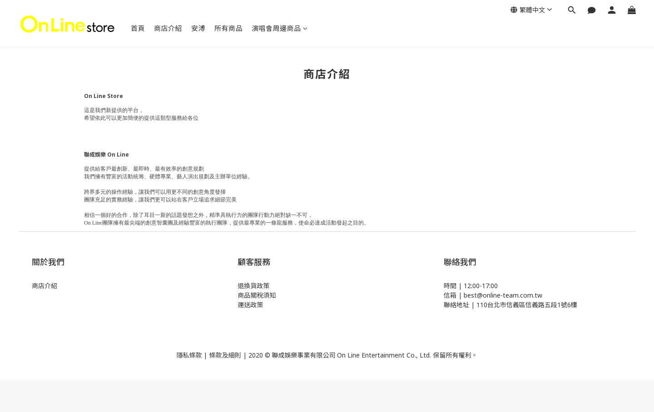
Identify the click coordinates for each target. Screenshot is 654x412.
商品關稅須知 (257, 295)
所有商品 (228, 28)
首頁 (138, 28)
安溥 (198, 28)
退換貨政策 (253, 285)
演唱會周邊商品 (279, 28)
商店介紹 (168, 28)
